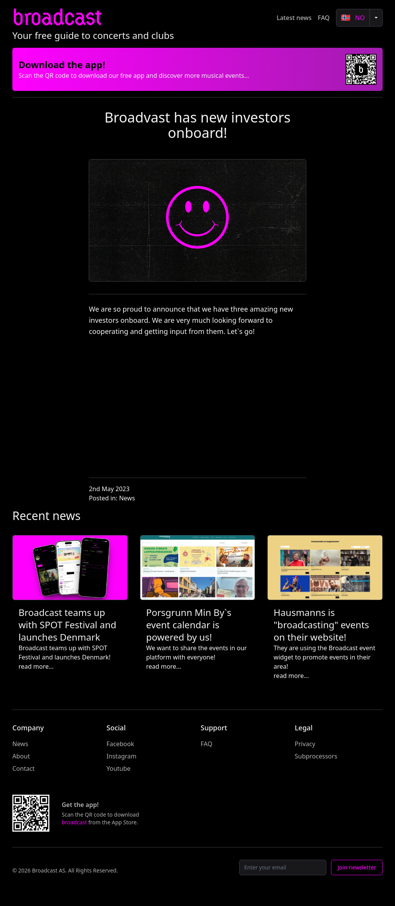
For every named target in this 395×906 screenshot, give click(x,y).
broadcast (56, 18)
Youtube (118, 768)
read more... (36, 666)
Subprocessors (316, 756)
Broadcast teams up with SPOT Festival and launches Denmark (67, 624)
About (21, 756)
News (127, 498)
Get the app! (80, 804)
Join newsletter (357, 867)
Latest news (294, 17)
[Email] (282, 867)
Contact (23, 768)
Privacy (305, 744)
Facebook (120, 744)
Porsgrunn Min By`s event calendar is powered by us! (188, 624)
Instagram (121, 756)
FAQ (324, 17)
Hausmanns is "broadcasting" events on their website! (321, 624)
